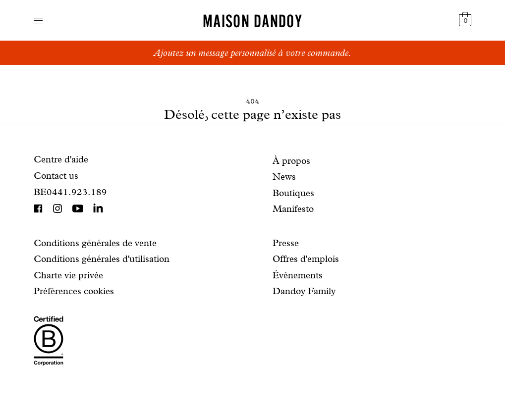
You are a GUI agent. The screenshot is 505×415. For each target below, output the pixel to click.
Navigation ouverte (38, 20)
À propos (291, 160)
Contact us (56, 175)
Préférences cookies (74, 291)
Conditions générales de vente (95, 243)
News (284, 176)
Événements (298, 275)
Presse (286, 243)
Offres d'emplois (306, 258)
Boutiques (293, 193)
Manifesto (293, 208)
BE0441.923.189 (70, 192)
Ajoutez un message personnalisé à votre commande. (252, 52)
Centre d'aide (61, 159)
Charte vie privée (68, 275)
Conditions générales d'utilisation (101, 258)
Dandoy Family (304, 291)
